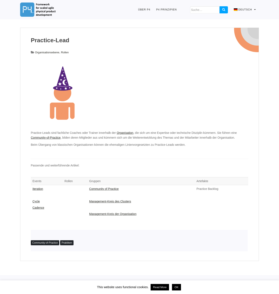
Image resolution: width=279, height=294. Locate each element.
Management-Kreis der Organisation (113, 214)
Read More (160, 287)
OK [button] (176, 287)
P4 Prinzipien (166, 9)
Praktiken (67, 242)
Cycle (36, 201)
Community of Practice (104, 188)
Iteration (37, 188)
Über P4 (144, 9)
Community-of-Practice (46, 137)
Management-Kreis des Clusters (110, 201)
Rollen (65, 52)
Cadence (38, 207)
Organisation (125, 132)
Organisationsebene (47, 52)
